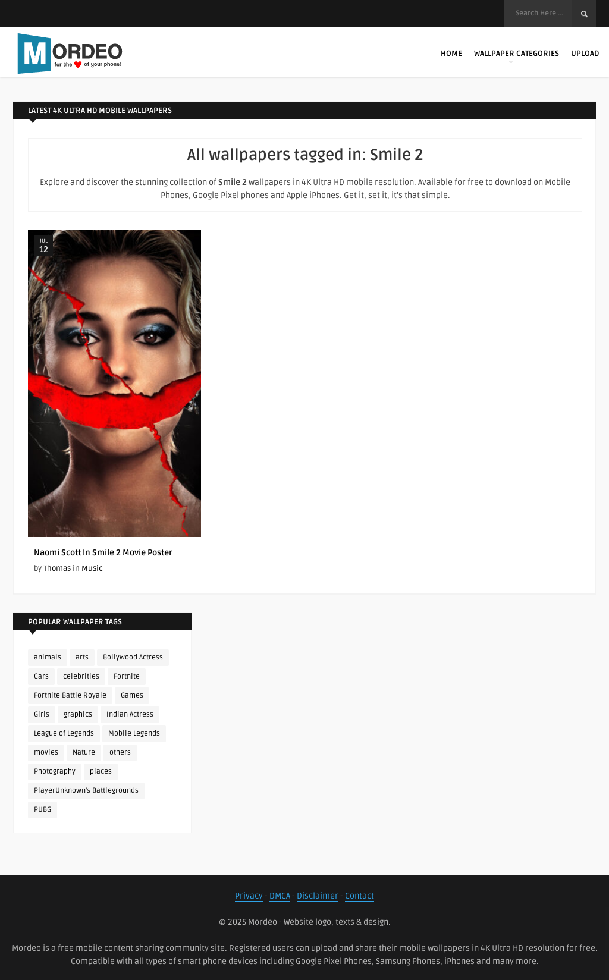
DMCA (279, 896)
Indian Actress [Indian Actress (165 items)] (129, 714)
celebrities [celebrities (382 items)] (81, 676)
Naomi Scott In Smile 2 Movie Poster (103, 553)
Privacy (249, 896)
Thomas (57, 568)
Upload (585, 53)
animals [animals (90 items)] (47, 657)
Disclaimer (317, 896)
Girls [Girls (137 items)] (41, 714)
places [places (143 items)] (101, 771)
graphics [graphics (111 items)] (78, 714)
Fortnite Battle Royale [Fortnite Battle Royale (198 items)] (70, 695)
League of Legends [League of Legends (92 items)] (64, 733)
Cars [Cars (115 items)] (41, 676)
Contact (359, 896)
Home (451, 53)
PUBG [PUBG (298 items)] (42, 809)
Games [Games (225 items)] (132, 695)
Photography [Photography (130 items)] (55, 771)
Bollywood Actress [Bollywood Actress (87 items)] (133, 657)
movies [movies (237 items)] (46, 752)
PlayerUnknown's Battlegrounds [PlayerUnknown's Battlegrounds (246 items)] (86, 790)
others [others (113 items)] (120, 752)
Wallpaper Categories (516, 56)
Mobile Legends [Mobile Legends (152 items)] (134, 733)
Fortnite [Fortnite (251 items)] (127, 676)
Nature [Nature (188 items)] (84, 752)
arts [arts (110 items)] (82, 657)
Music (92, 568)
